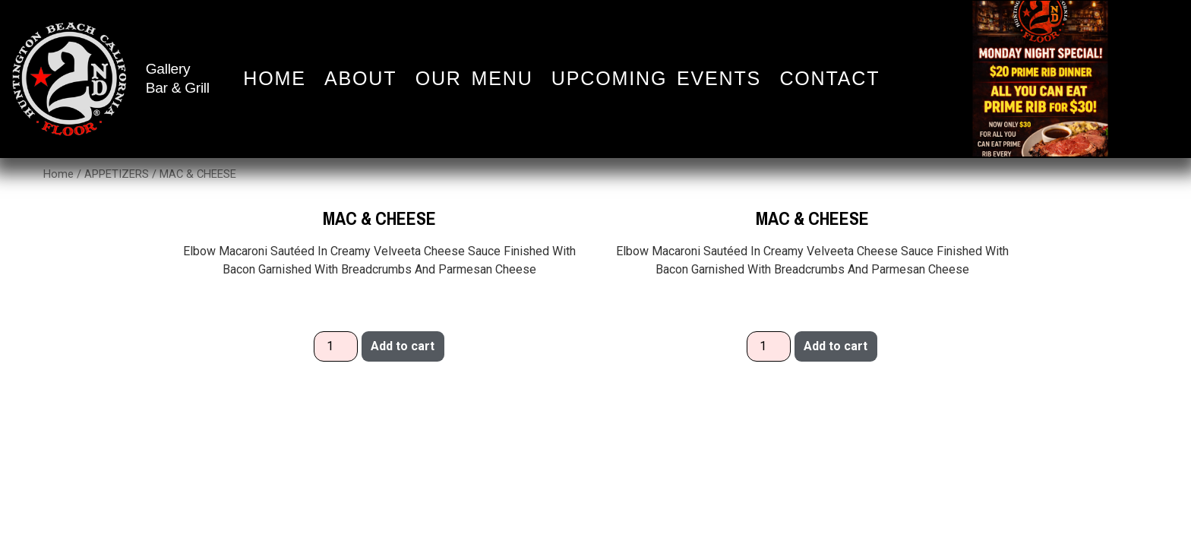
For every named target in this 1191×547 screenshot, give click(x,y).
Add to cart (402, 346)
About (360, 78)
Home (274, 78)
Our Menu (474, 78)
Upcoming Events (656, 78)
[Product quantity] (336, 346)
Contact (829, 78)
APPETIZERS (116, 174)
